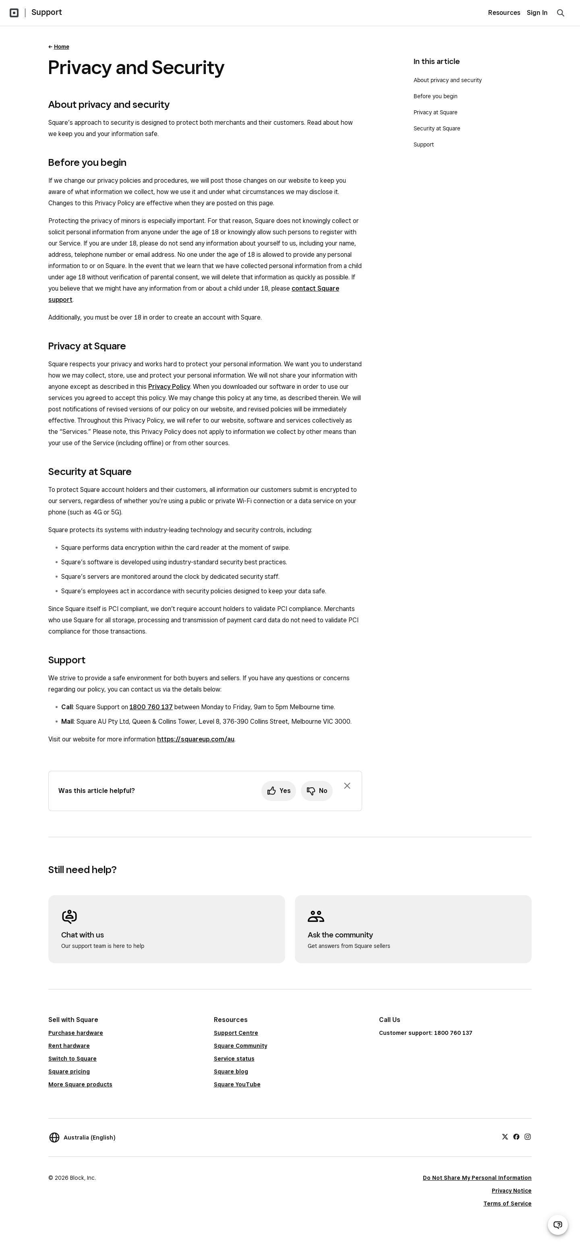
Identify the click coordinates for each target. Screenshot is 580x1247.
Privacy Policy (169, 386)
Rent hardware (69, 1046)
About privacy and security (448, 80)
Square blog (231, 1071)
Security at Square (437, 128)
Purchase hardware (75, 1033)
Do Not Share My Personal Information (477, 1178)
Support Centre (236, 1033)
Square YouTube (237, 1084)
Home (61, 46)
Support (46, 12)
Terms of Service (507, 1203)
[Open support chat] (558, 1225)
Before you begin (436, 96)
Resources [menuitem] (504, 13)
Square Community (240, 1046)
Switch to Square (72, 1058)
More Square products (80, 1084)
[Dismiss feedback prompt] (347, 786)
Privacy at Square (436, 112)
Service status (234, 1058)
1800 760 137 (151, 707)
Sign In (537, 13)
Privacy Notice (512, 1190)
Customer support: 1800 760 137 (425, 1033)
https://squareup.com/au (195, 739)
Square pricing (69, 1071)
